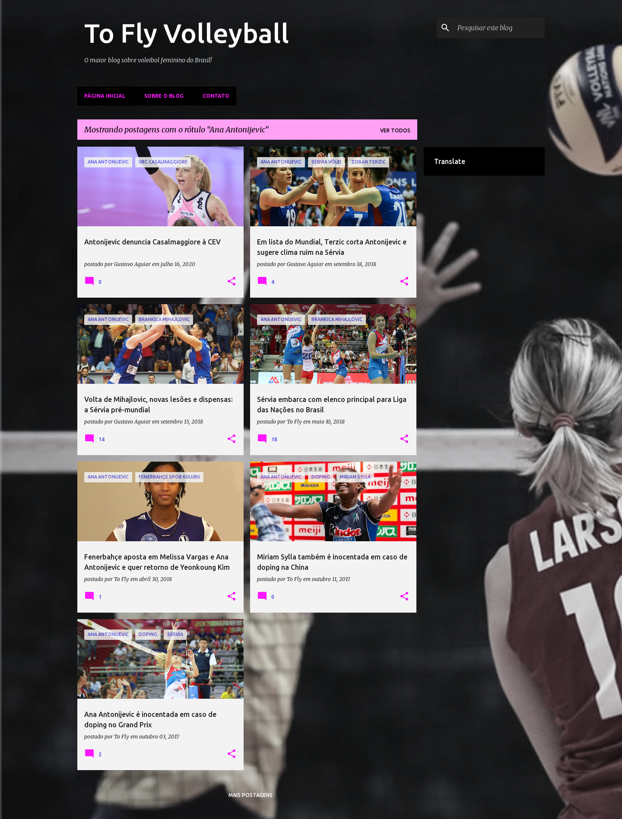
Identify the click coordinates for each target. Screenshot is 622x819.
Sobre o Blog (164, 96)
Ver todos (395, 130)
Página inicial (104, 96)
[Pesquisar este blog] (499, 27)
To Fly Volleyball (186, 33)
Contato (216, 96)
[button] (231, 281)
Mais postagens (250, 795)
